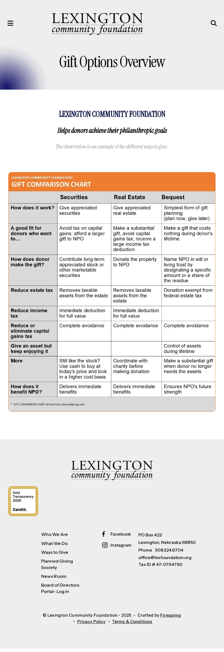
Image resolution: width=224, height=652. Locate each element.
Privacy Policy (91, 624)
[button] (12, 25)
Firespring (170, 618)
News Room (53, 579)
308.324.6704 (169, 553)
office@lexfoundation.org (164, 560)
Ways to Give (54, 555)
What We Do (54, 546)
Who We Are (54, 537)
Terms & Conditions (132, 624)
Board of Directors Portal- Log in (60, 591)
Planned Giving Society (57, 567)
